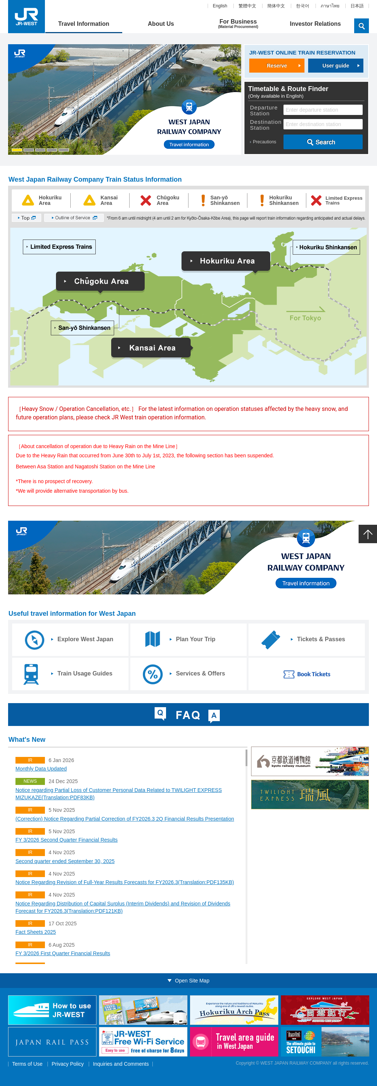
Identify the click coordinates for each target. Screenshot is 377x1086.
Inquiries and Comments (121, 1064)
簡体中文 (276, 5)
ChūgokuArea (168, 200)
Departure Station (264, 110)
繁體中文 (247, 5)
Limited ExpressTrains (343, 200)
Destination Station (266, 125)
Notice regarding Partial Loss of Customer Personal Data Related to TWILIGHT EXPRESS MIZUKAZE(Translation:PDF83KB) (118, 793)
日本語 (357, 5)
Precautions (264, 141)
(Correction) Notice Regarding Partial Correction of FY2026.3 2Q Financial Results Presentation (124, 819)
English (220, 5)
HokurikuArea (50, 200)
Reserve (277, 66)
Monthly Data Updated (41, 769)
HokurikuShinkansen (284, 200)
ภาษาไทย (330, 5)
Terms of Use (27, 1064)
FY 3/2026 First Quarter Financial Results (62, 953)
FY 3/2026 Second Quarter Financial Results (66, 840)
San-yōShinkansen (225, 200)
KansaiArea (109, 200)
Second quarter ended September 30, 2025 (64, 861)
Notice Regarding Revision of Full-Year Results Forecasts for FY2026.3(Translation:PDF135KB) (124, 882)
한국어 (302, 5)
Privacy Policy (68, 1064)
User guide (336, 66)
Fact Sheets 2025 (35, 932)
